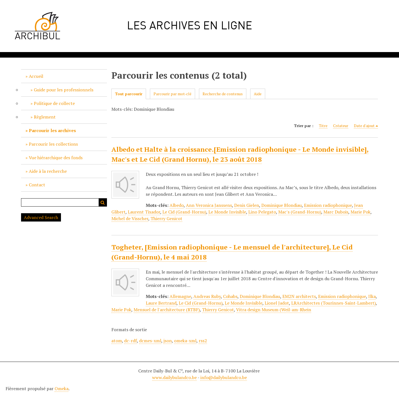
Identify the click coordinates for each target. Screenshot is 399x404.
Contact (37, 185)
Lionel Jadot (277, 303)
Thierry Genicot (166, 218)
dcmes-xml (150, 341)
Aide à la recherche (48, 171)
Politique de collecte (54, 103)
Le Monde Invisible (227, 212)
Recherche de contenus (223, 93)
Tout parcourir (128, 93)
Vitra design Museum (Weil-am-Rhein (273, 310)
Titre (323, 125)
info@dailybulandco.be (223, 377)
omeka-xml (185, 341)
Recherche (103, 202)
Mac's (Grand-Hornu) (299, 212)
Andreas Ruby (207, 296)
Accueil (36, 76)
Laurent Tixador (144, 212)
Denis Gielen (246, 205)
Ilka (372, 296)
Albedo (177, 205)
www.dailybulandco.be (174, 377)
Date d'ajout (364, 125)
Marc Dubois (335, 212)
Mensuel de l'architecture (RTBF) (167, 310)
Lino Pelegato (262, 212)
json (167, 341)
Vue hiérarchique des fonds (56, 158)
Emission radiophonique (328, 205)
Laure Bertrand (161, 303)
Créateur (340, 125)
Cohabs (230, 296)
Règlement (45, 117)
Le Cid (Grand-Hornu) (184, 212)
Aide (258, 93)
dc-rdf (130, 341)
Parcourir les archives (52, 130)
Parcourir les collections (53, 144)
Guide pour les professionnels (63, 90)
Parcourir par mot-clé (172, 93)
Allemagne (180, 296)
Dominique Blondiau (281, 205)
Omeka (61, 388)
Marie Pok (360, 212)
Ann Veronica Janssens (209, 205)
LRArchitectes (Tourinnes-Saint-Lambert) (333, 303)
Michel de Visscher (129, 218)
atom (116, 341)
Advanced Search (41, 217)
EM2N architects (299, 296)
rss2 (203, 341)
